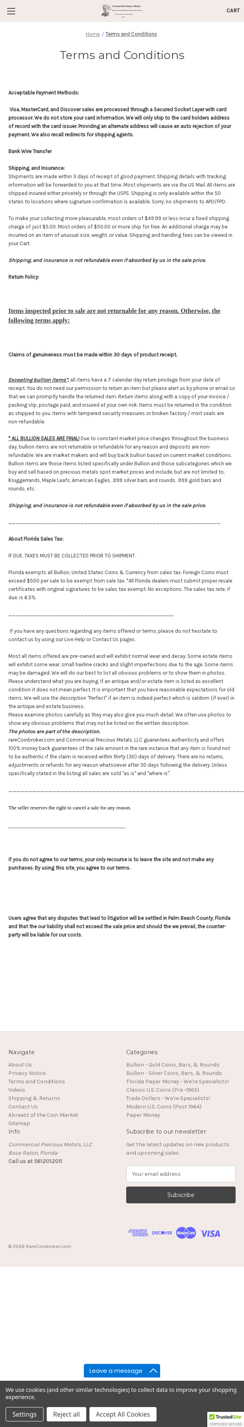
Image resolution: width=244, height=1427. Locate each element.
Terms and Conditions (36, 1081)
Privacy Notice (27, 1073)
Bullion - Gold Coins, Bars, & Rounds (173, 1064)
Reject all (66, 1414)
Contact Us (23, 1106)
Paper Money (143, 1115)
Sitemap (19, 1123)
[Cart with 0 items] (233, 10)
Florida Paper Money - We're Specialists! (177, 1081)
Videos (16, 1089)
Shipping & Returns (34, 1098)
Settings (24, 1414)
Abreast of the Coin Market (43, 1115)
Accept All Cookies (123, 1414)
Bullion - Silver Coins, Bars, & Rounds (174, 1073)
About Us (20, 1064)
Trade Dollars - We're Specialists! (168, 1098)
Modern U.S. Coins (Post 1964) (164, 1106)
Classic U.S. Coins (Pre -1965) (162, 1089)
